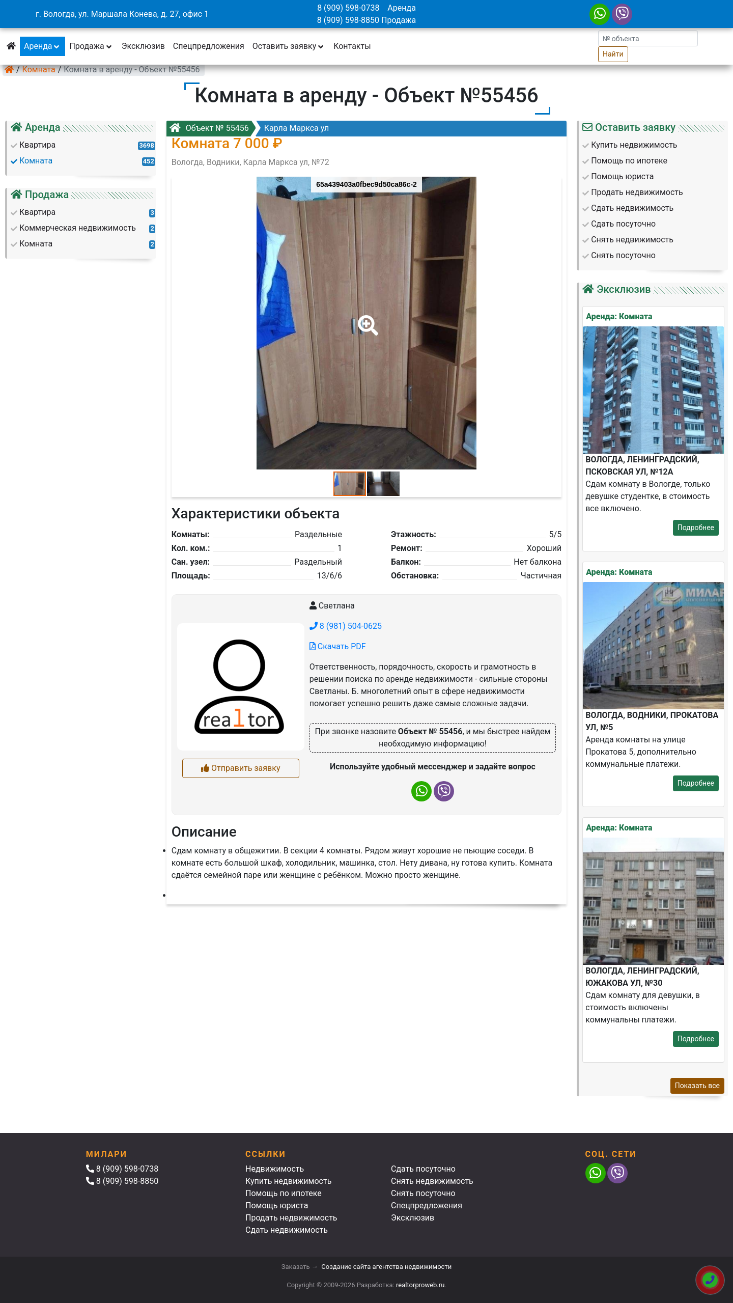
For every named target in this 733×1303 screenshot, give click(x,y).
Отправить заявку (240, 768)
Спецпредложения (208, 46)
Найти (613, 54)
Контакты (352, 46)
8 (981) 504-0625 (345, 626)
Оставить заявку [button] (288, 46)
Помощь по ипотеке (283, 1193)
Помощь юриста (276, 1205)
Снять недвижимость (432, 1181)
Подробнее (696, 527)
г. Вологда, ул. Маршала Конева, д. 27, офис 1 (122, 14)
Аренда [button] (42, 46)
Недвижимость (274, 1169)
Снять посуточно (423, 1193)
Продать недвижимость (291, 1218)
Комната (38, 69)
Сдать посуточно (423, 1169)
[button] (366, 318)
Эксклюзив (143, 46)
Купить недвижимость (288, 1181)
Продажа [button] (91, 46)
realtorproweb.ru (420, 1285)
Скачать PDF (337, 646)
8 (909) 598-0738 (348, 8)
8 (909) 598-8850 (348, 20)
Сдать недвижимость (286, 1230)
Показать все (697, 1086)
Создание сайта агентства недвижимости (386, 1266)
